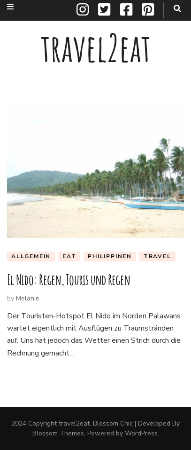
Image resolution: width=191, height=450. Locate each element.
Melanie (27, 298)
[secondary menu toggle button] (10, 7)
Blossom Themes (58, 433)
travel (157, 256)
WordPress (141, 433)
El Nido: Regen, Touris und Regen (68, 279)
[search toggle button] (177, 9)
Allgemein (31, 256)
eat (69, 256)
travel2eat (96, 47)
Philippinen (110, 256)
